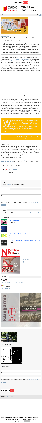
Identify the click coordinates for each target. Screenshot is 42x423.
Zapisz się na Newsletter (35, 405)
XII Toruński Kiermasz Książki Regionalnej (18, 233)
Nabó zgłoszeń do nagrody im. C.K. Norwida (18, 227)
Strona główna (8, 405)
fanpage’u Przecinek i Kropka (22, 59)
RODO (26, 405)
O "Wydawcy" (26, 262)
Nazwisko (3, 198)
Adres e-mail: (4, 191)
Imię (2, 195)
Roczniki (25, 261)
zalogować (9, 184)
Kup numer (25, 258)
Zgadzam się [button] (27, 421)
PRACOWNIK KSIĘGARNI (34, 212)
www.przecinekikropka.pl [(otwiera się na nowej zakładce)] (7, 161)
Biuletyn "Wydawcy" (11, 40)
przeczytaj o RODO (33, 202)
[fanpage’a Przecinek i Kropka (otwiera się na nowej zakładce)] (19, 160)
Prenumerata (26, 259)
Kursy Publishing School (6, 288)
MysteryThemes (10, 403)
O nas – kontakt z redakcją (18, 405)
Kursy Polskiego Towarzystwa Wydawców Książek (12, 282)
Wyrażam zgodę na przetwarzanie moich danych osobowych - (19, 202)
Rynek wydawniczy (4, 36)
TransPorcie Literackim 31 (14, 220)
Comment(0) (18, 40)
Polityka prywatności (18, 421)
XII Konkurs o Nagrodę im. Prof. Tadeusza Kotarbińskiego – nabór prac (24, 240)
